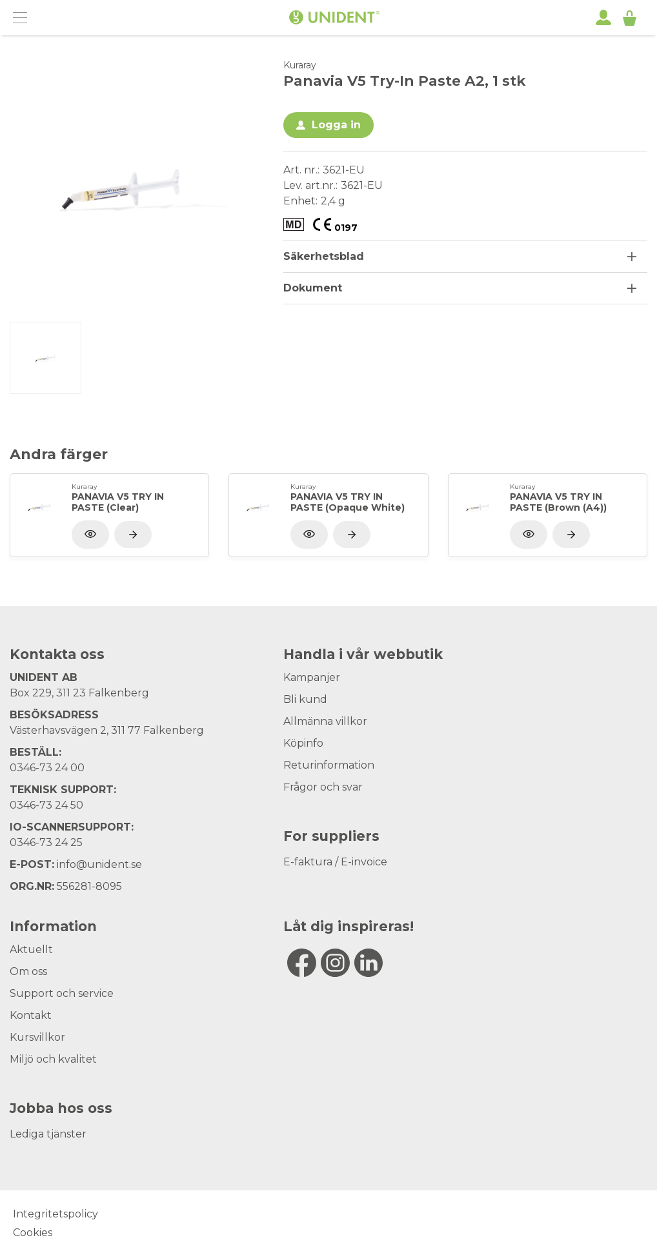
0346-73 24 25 (46, 842)
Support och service (62, 993)
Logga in (336, 125)
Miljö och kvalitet (53, 1059)
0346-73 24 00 (47, 768)
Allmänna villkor (325, 721)
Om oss (28, 971)
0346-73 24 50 (46, 805)
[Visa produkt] (133, 534)
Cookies (32, 1232)
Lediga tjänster (48, 1134)
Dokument (312, 288)
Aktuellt (31, 949)
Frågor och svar (323, 787)
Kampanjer (311, 677)
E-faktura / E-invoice (335, 862)
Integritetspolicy (55, 1214)
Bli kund (305, 699)
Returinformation (328, 765)
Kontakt (31, 1015)
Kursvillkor (37, 1037)
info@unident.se (99, 864)
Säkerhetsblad (323, 256)
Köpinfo (303, 743)
